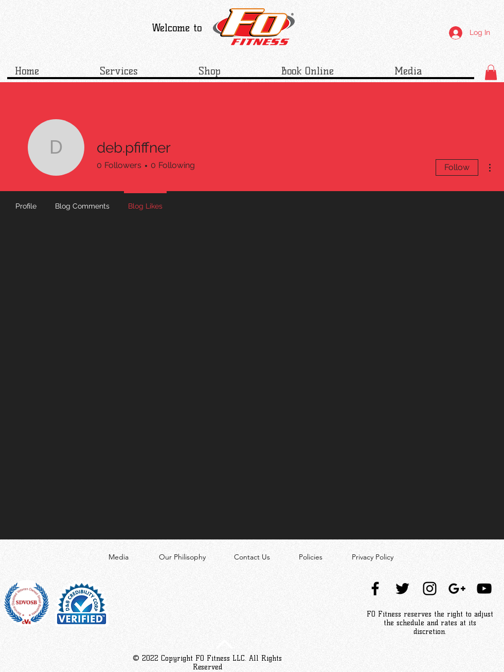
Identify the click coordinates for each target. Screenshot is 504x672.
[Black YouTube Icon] (484, 589)
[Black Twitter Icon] (402, 589)
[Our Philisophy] (182, 557)
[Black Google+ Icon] (457, 589)
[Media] (118, 557)
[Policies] (310, 557)
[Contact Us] (252, 557)
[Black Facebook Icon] (375, 589)
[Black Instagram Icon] (430, 589)
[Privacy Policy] (372, 557)
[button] (490, 72)
